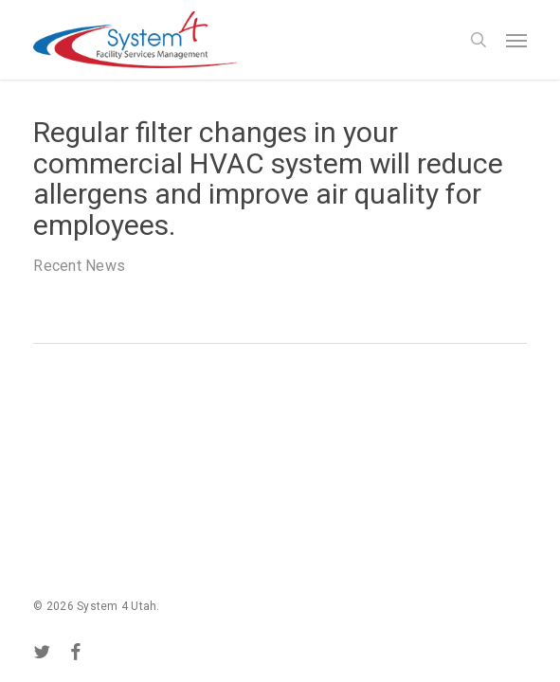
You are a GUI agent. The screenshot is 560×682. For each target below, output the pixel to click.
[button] (516, 39)
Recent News (79, 266)
